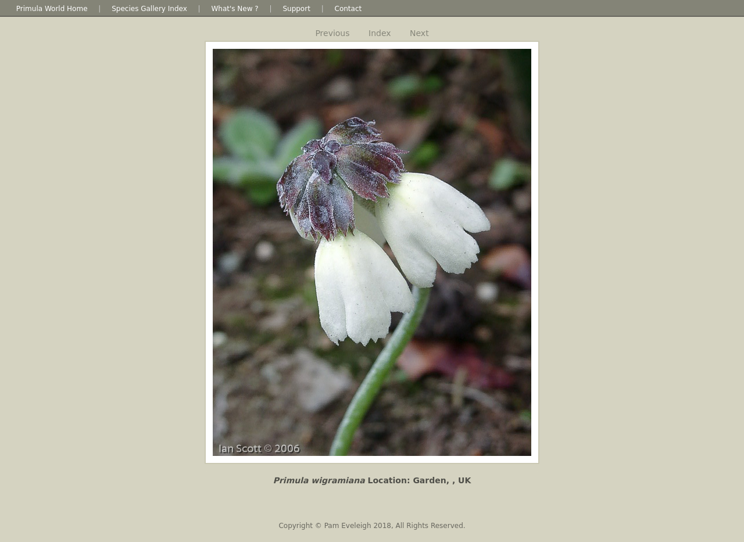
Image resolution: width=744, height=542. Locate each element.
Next (419, 33)
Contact (348, 9)
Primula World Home (52, 9)
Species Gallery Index (149, 9)
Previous (332, 33)
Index (380, 33)
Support (296, 9)
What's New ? (234, 9)
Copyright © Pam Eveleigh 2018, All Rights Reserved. (371, 526)
